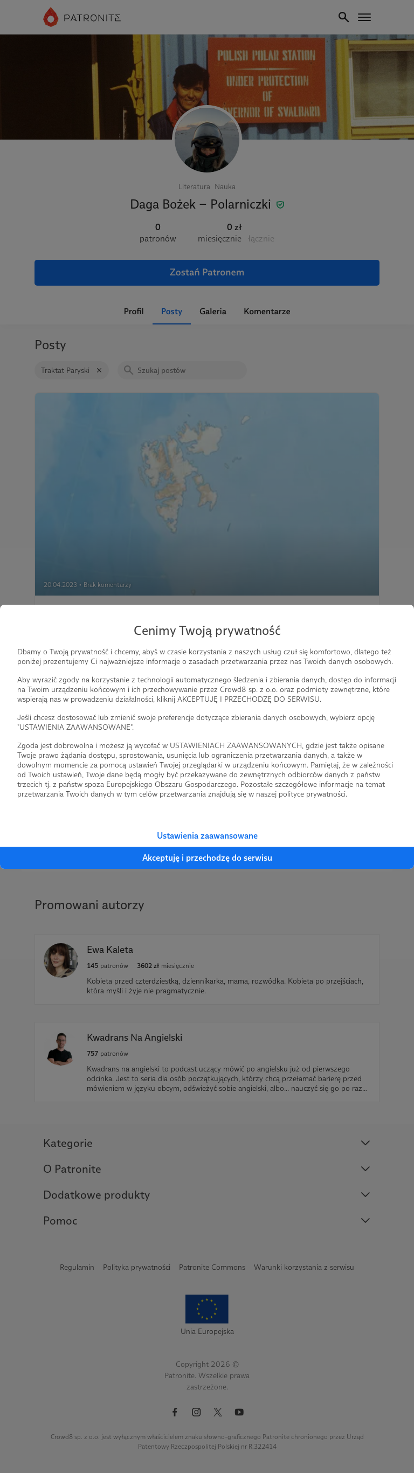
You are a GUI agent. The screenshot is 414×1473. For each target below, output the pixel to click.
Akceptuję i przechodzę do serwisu (207, 857)
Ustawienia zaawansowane (207, 835)
